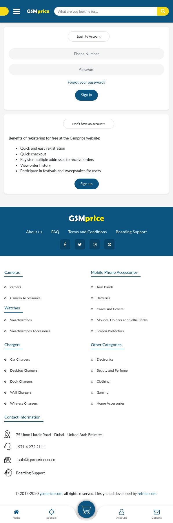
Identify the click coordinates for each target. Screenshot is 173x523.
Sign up (87, 183)
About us (34, 231)
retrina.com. (147, 493)
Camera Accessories (25, 298)
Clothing (103, 381)
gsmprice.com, (52, 493)
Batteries (103, 298)
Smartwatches (21, 320)
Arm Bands (105, 287)
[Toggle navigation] (16, 12)
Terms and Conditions (87, 231)
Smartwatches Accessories (30, 331)
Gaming (102, 392)
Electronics (105, 359)
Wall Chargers (20, 392)
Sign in (86, 95)
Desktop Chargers (23, 370)
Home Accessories (111, 403)
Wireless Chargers (24, 403)
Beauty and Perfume (112, 370)
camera (15, 287)
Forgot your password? (86, 82)
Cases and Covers (110, 309)
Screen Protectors (110, 331)
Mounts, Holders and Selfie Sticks (122, 320)
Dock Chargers (21, 381)
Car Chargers (20, 359)
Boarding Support (131, 231)
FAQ (55, 231)
